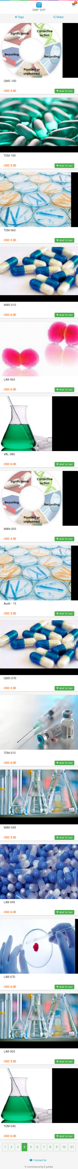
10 (64, 1147)
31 (72, 1147)
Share (58, 17)
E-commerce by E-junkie (39, 1166)
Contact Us (38, 1160)
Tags (19, 17)
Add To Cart (64, 91)
